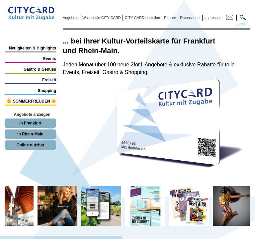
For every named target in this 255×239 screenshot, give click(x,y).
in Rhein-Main (30, 134)
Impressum (213, 18)
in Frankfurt (30, 123)
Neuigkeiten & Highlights (32, 48)
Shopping (47, 90)
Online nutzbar (30, 145)
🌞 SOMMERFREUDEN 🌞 (31, 101)
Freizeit (49, 80)
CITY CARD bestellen (142, 18)
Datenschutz (189, 18)
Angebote (70, 18)
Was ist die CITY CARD (101, 18)
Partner (169, 18)
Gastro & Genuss (40, 69)
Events (49, 58)
